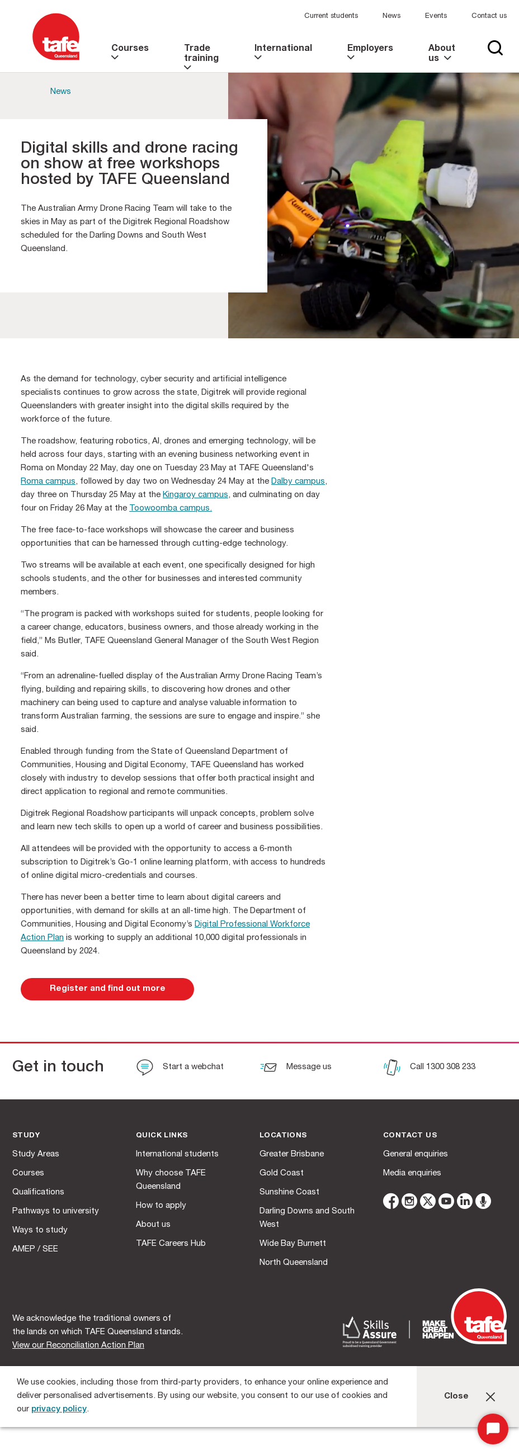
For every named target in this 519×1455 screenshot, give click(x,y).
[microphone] (483, 1203)
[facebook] (391, 1203)
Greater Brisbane (292, 1154)
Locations (283, 1136)
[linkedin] (465, 1203)
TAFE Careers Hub (171, 1244)
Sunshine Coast (289, 1192)
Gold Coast (282, 1173)
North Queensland (294, 1263)
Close (456, 1396)
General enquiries (415, 1154)
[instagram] (409, 1203)
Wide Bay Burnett (293, 1244)
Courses (28, 1173)
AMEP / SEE (35, 1249)
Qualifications (38, 1192)
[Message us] (296, 1069)
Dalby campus (298, 482)
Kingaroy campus (195, 495)
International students (177, 1154)
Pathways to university (55, 1211)
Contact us (489, 16)
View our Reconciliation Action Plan (78, 1345)
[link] (131, 58)
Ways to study (40, 1230)
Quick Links (161, 1136)
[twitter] (428, 1203)
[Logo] (56, 60)
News (391, 16)
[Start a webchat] (180, 1069)
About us (153, 1225)
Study (26, 1136)
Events (436, 16)
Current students (331, 16)
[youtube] (446, 1203)
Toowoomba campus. (170, 508)
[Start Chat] (493, 1429)
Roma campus (48, 482)
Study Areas (35, 1154)
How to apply (161, 1206)
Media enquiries (412, 1173)
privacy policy (59, 1409)
